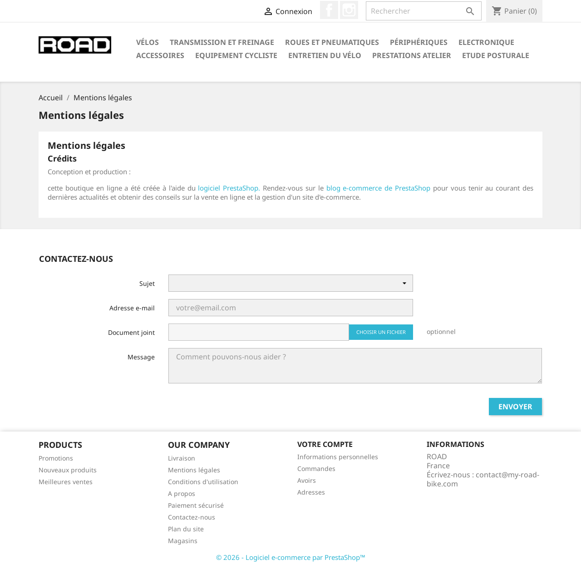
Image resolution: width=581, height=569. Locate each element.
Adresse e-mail (132, 308)
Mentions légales (194, 470)
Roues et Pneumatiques (332, 42)
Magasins (182, 540)
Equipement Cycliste (236, 55)
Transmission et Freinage (222, 42)
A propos (181, 493)
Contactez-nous (191, 517)
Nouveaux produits (68, 470)
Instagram (349, 10)
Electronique (486, 42)
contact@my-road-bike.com (483, 479)
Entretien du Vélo (324, 55)
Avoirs (306, 480)
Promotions (56, 458)
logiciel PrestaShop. (230, 187)
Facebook (329, 10)
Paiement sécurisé (196, 505)
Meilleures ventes (66, 481)
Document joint (131, 332)
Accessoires (160, 55)
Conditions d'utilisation (203, 481)
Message (141, 357)
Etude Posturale (495, 55)
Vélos (147, 42)
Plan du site (186, 529)
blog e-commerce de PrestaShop (378, 187)
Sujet (147, 283)
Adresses (311, 492)
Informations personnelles (337, 456)
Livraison (181, 458)
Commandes (316, 468)
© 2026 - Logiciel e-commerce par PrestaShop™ (290, 557)
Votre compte (325, 444)
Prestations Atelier (411, 55)
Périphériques (419, 42)
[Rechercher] (424, 10)
